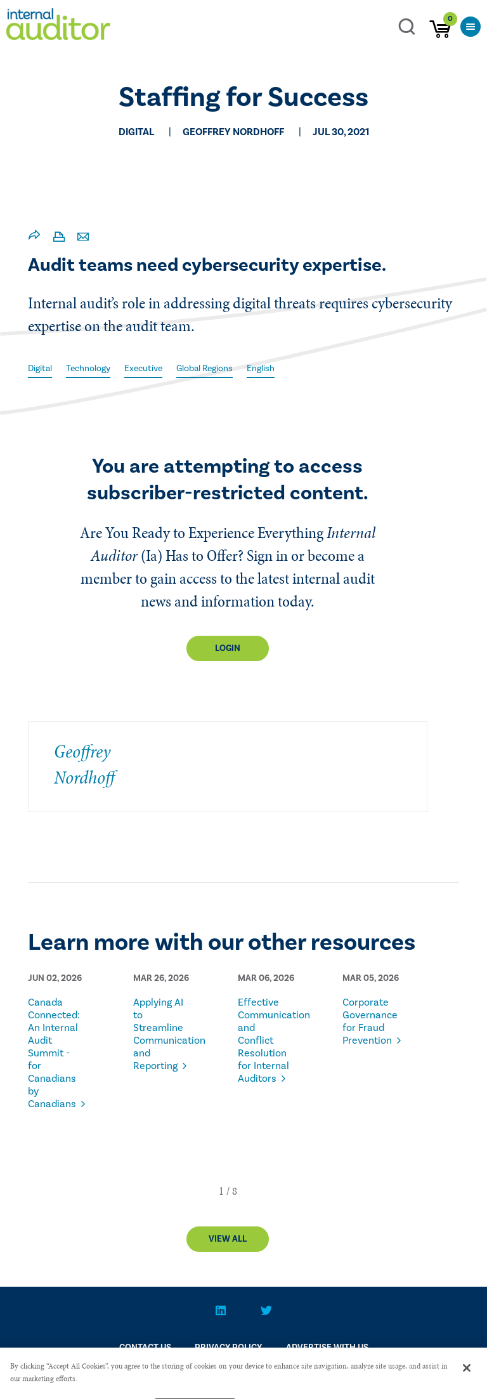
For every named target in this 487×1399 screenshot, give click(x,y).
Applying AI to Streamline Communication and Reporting (159, 1034)
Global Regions (204, 368)
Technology (88, 368)
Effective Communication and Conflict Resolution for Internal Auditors (264, 1040)
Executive (143, 368)
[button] (221, 1191)
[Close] (467, 1375)
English (261, 368)
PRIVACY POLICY (228, 1347)
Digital (40, 368)
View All (228, 1239)
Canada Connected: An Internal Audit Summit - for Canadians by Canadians (54, 1053)
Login (227, 648)
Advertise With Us (327, 1347)
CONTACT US (145, 1347)
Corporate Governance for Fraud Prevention (368, 1021)
